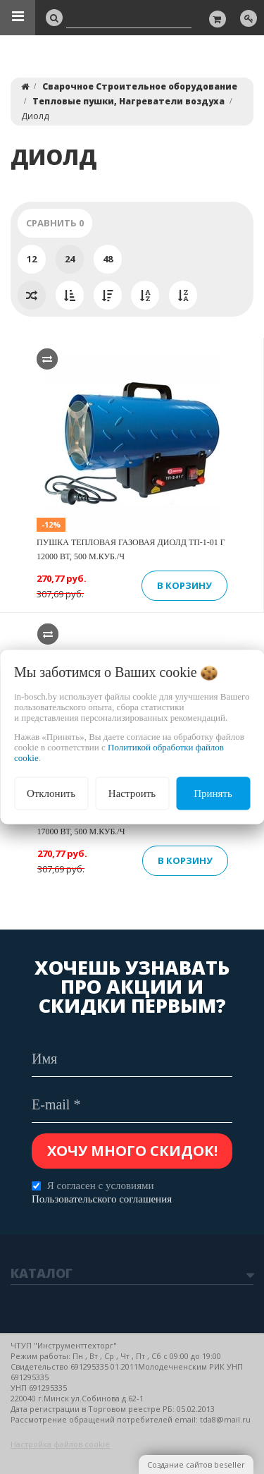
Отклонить (51, 793)
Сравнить (55, 223)
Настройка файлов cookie (60, 1444)
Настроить (132, 793)
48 (108, 258)
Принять (213, 793)
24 (70, 258)
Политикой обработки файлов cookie (119, 752)
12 (32, 258)
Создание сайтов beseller (196, 1464)
